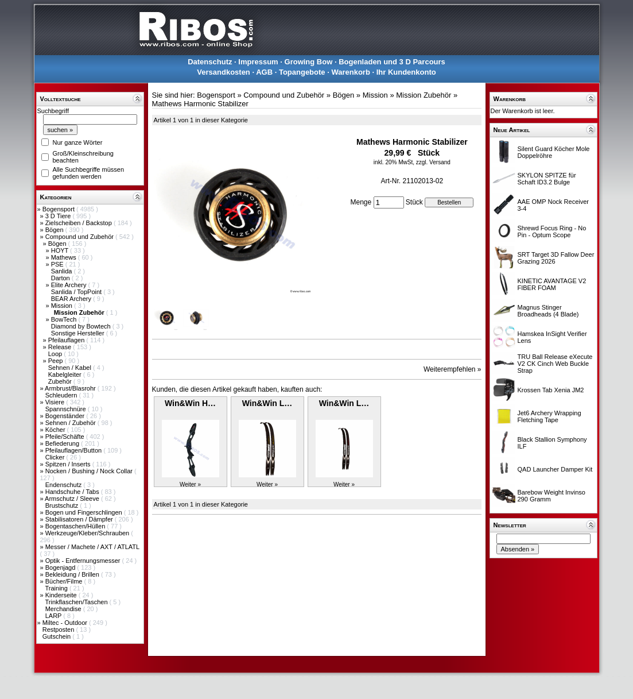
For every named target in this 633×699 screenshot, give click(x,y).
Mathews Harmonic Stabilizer (200, 103)
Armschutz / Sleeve (73, 498)
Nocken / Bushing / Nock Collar (89, 471)
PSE (58, 264)
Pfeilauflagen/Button (74, 450)
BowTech (65, 319)
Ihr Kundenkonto (406, 72)
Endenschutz (64, 484)
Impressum (258, 61)
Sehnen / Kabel (70, 367)
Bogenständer (66, 415)
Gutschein (57, 636)
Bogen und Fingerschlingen (84, 512)
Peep (56, 360)
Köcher (56, 429)
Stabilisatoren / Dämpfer (80, 519)
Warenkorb (350, 72)
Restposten (59, 629)
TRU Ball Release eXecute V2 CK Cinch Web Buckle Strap (555, 363)
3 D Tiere (59, 216)
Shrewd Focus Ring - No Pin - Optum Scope (552, 231)
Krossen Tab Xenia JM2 (551, 390)
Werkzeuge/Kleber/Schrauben (88, 533)
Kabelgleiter (65, 374)
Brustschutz (62, 505)
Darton (61, 278)
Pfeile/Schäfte (65, 436)
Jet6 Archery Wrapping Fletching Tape (549, 416)
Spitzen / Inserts (68, 464)
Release (60, 346)
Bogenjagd (61, 567)
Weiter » (190, 484)
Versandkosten (223, 72)
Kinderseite (62, 595)
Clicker (56, 457)
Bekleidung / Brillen (73, 574)
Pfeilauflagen (67, 340)
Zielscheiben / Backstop (79, 222)
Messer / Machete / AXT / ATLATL (92, 546)
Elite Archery (69, 284)
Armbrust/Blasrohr (71, 388)
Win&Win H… (190, 403)
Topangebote (302, 72)
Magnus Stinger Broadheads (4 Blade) (548, 311)
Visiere (55, 402)
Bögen (55, 229)
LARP (54, 615)
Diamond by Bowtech (81, 326)
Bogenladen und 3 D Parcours (392, 61)
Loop (56, 353)
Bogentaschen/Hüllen (76, 526)
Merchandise (64, 608)
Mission (62, 305)
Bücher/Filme (64, 581)
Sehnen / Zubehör (71, 422)
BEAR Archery (72, 298)
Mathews (64, 257)
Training (57, 588)
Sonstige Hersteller (78, 333)
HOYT (60, 250)
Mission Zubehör (423, 95)
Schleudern (62, 395)
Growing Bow (309, 61)
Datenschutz (210, 61)
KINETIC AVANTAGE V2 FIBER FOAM (552, 284)
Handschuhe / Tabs (73, 491)
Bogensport (59, 209)
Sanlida (62, 271)
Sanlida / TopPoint (77, 291)
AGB (264, 72)
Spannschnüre (66, 409)
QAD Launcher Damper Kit (555, 469)
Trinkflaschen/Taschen (77, 601)
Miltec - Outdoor (65, 622)
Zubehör (60, 381)
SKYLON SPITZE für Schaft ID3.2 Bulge (547, 179)
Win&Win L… (267, 403)
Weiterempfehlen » (452, 369)
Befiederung (63, 443)
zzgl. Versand (433, 162)
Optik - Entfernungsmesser (83, 560)
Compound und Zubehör (80, 236)
